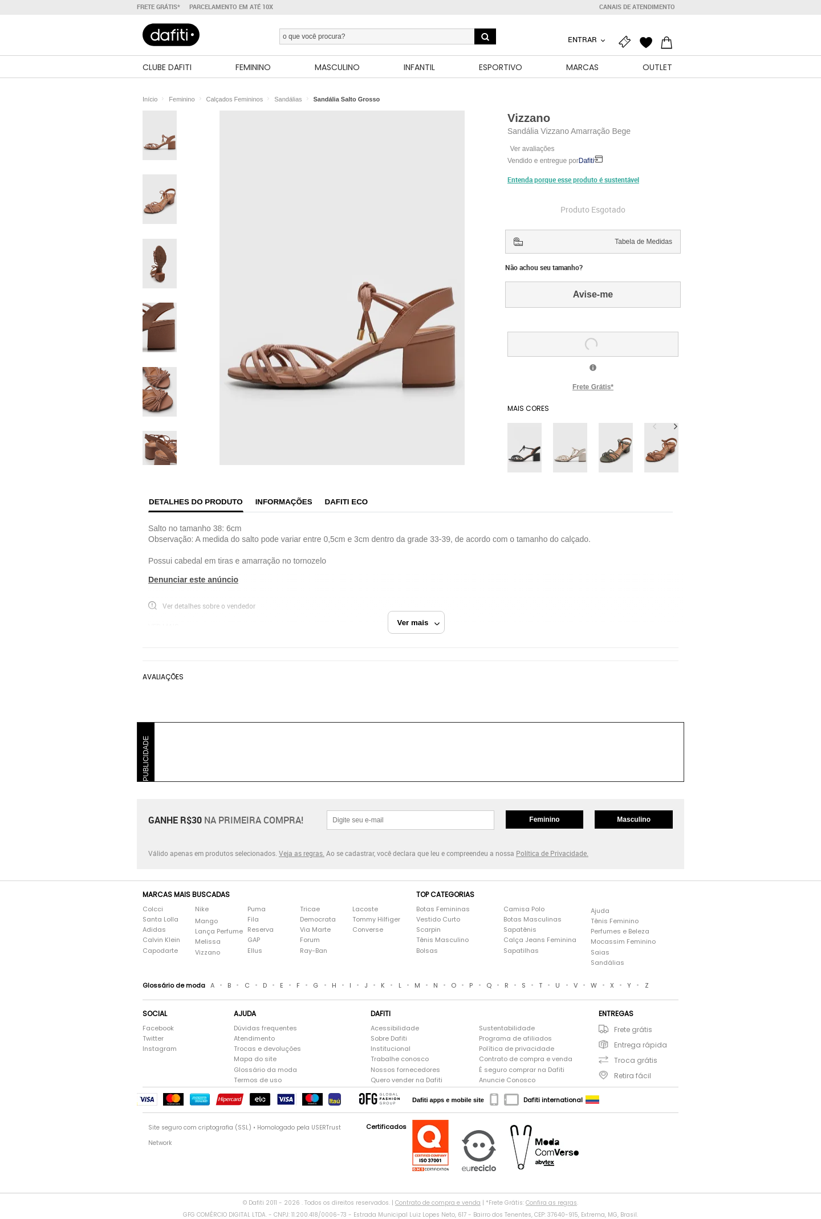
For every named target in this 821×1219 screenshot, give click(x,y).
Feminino (544, 819)
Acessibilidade (395, 1028)
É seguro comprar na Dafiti (521, 1070)
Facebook (158, 1028)
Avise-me (593, 294)
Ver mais (418, 622)
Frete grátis (633, 1029)
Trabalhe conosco (400, 1059)
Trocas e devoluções (267, 1049)
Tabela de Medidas (643, 242)
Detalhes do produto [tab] (196, 502)
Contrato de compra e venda (525, 1059)
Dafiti (586, 161)
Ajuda (600, 911)
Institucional (390, 1049)
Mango (206, 921)
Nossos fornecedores (405, 1070)
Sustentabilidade (507, 1028)
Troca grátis (635, 1061)
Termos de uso (258, 1080)
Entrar (583, 39)
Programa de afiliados (515, 1038)
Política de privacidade (516, 1049)
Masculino (634, 819)
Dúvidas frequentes (265, 1028)
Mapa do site (255, 1059)
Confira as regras (551, 1202)
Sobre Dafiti (389, 1038)
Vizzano (528, 118)
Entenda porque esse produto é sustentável (573, 179)
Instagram (160, 1049)
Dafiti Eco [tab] (346, 502)
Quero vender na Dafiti (406, 1080)
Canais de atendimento (637, 7)
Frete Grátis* (592, 387)
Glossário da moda (265, 1070)
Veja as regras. (301, 853)
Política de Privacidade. (552, 853)
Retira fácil (632, 1076)
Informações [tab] (283, 502)
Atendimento (254, 1038)
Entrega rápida (640, 1045)
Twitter (153, 1038)
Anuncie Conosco (507, 1080)
